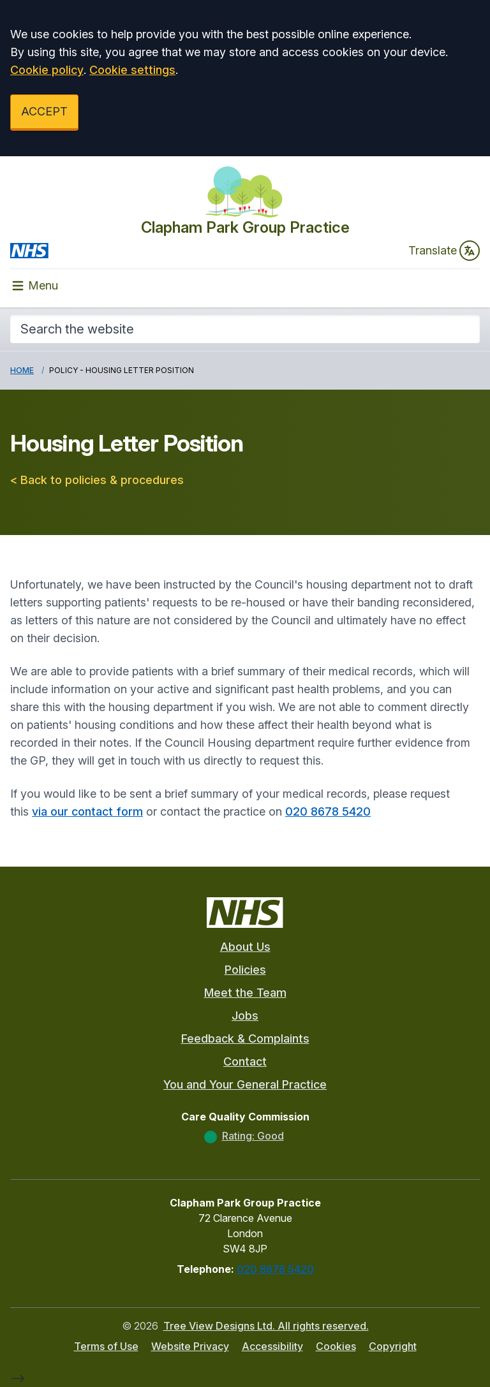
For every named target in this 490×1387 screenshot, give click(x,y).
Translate (444, 250)
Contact (245, 1061)
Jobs (245, 1015)
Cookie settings (132, 70)
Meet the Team (245, 992)
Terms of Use (106, 1346)
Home (22, 370)
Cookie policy (47, 70)
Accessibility (272, 1346)
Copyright (393, 1346)
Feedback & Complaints (245, 1038)
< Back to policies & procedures (97, 480)
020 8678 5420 (328, 811)
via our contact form (87, 811)
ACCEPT (44, 111)
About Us (245, 946)
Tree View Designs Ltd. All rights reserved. (266, 1325)
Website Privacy (190, 1346)
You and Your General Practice (245, 1084)
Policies (245, 969)
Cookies (336, 1346)
